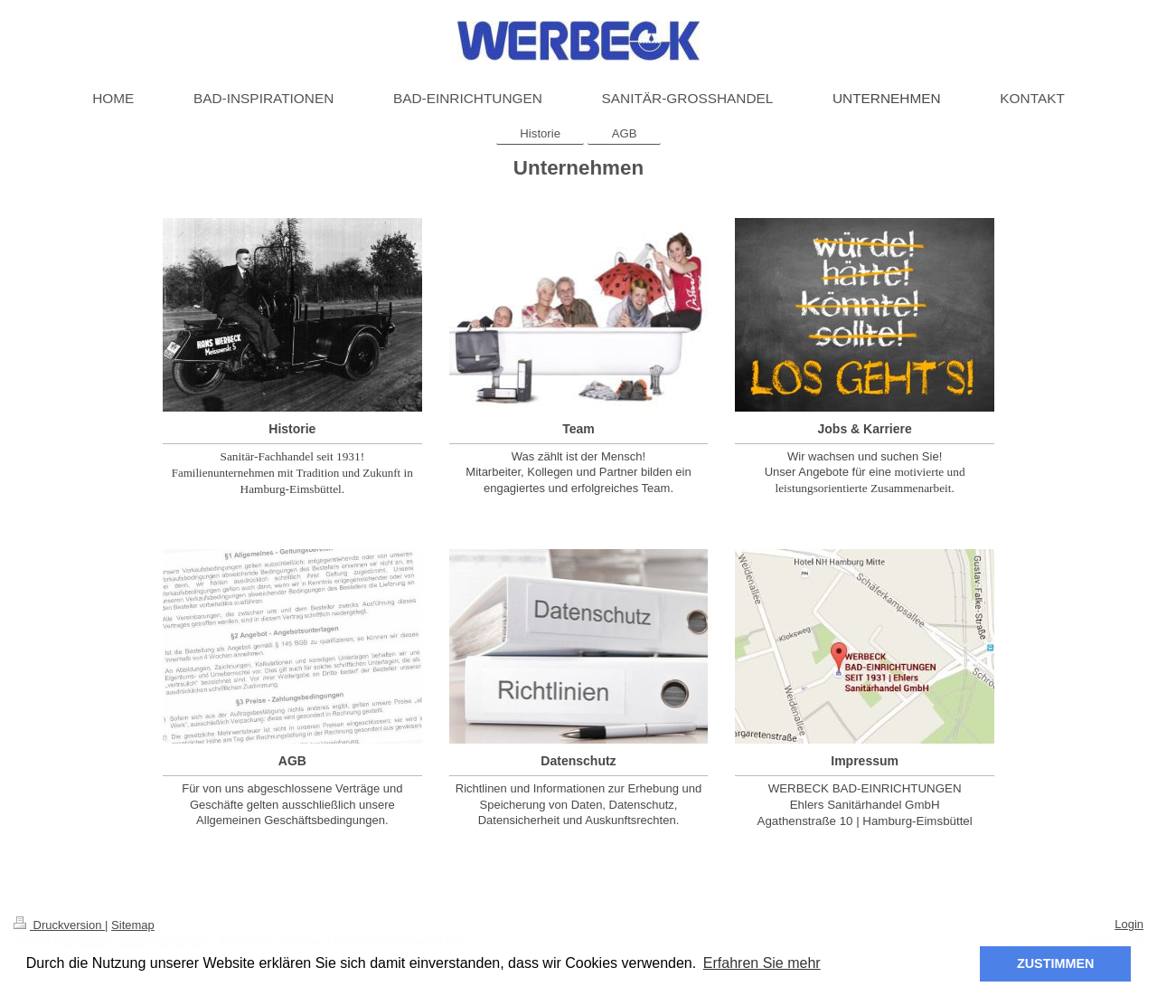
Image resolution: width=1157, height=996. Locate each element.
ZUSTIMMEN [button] (1056, 963)
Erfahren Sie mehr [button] (762, 963)
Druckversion (59, 925)
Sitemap (133, 925)
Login (1129, 924)
